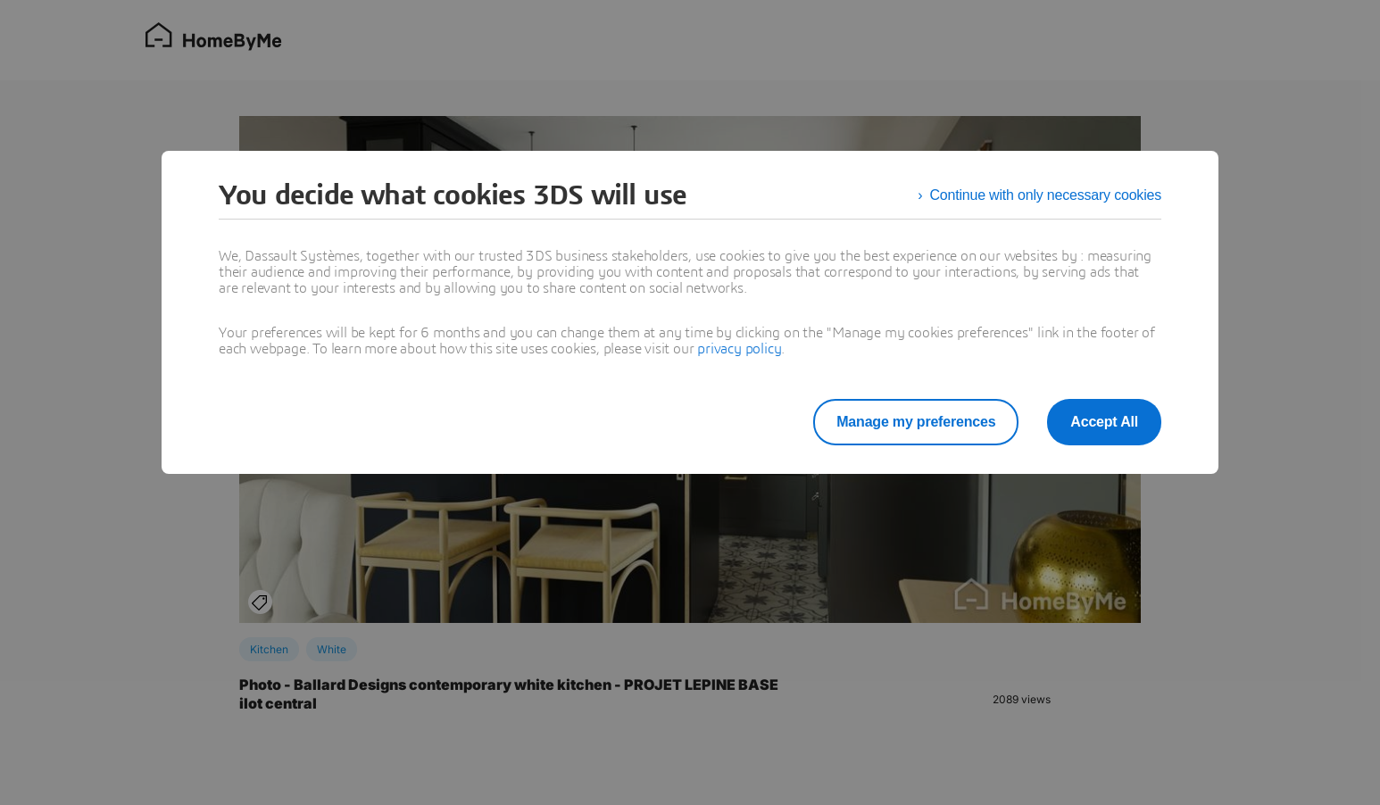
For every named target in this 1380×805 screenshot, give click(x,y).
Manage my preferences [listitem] (915, 421)
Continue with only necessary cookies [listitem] (1045, 195)
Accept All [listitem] (1104, 421)
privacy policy (739, 349)
